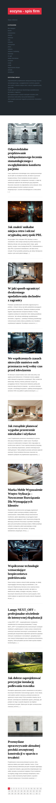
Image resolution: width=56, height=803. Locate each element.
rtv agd (10, 56)
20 (27, 791)
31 (27, 793)
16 (15, 791)
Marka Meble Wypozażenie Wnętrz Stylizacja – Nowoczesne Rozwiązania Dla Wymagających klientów (25, 497)
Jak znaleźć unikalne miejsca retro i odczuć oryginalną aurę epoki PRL (25, 231)
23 (36, 791)
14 (9, 791)
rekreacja (10, 53)
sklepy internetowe (13, 58)
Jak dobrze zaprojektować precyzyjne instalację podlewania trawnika (24, 682)
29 (21, 793)
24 (40, 791)
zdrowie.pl (11, 72)
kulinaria (10, 42)
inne (9, 40)
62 (36, 793)
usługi (9, 65)
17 (18, 791)
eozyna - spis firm (25, 11)
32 (30, 793)
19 (24, 791)
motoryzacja (11, 44)
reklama (10, 49)
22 (33, 791)
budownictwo (11, 33)
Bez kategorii (11, 28)
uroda (9, 63)
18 (21, 791)
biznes (10, 30)
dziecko (10, 35)
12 (37, 788)
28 (18, 793)
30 (24, 793)
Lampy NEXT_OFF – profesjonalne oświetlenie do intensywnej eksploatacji (25, 613)
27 (15, 793)
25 (9, 793)
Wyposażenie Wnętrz (14, 67)
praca (9, 47)
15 (12, 791)
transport (10, 60)
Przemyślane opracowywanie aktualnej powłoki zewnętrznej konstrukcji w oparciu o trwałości (24, 749)
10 (31, 788)
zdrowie (10, 70)
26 (12, 793)
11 (34, 788)
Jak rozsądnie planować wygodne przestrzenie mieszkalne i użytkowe (23, 430)
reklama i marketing (13, 51)
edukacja (10, 37)
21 (30, 791)
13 (40, 788)
